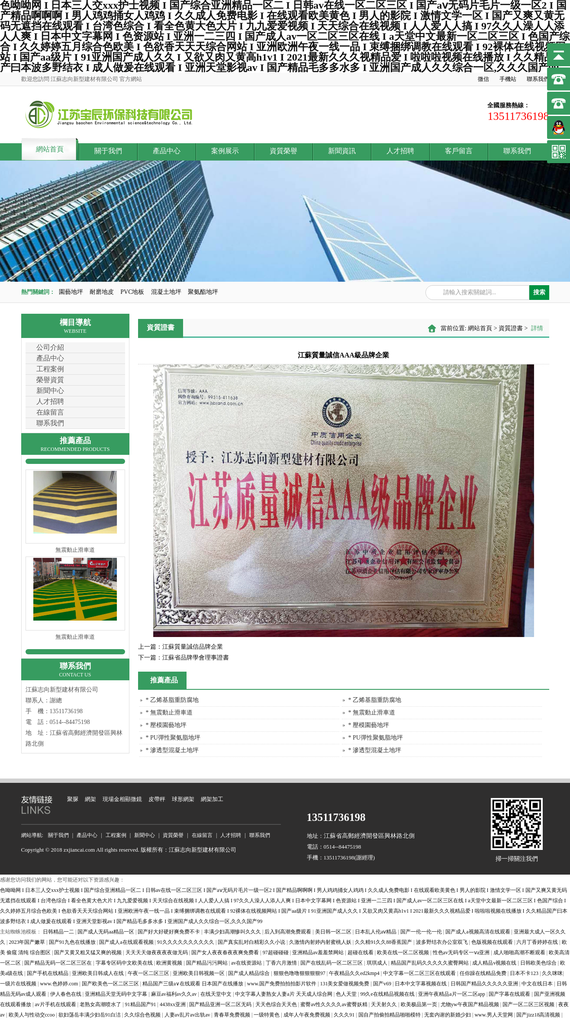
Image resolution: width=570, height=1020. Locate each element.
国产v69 (383, 984)
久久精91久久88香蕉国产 (384, 942)
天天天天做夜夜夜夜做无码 (157, 952)
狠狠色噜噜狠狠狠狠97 (300, 973)
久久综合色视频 (143, 1015)
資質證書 (511, 328)
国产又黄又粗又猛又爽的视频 (88, 952)
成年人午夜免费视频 (307, 1015)
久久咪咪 (552, 973)
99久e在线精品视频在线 (387, 994)
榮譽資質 (50, 379)
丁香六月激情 (282, 963)
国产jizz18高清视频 (538, 1015)
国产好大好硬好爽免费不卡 (169, 932)
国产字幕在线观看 (510, 994)
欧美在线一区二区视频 (403, 952)
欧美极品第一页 (419, 1004)
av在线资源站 (247, 963)
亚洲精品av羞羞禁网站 (318, 952)
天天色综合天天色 (276, 1004)
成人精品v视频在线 (495, 963)
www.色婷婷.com (59, 984)
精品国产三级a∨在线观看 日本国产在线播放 (193, 984)
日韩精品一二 (59, 932)
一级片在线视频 (19, 984)
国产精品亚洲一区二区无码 (221, 1004)
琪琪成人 (378, 963)
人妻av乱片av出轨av (188, 1015)
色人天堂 (347, 994)
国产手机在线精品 (48, 973)
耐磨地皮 (102, 292)
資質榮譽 (283, 150)
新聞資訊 (342, 150)
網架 (90, 799)
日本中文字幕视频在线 (421, 984)
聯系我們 (538, 79)
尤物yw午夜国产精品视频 (470, 1004)
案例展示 (225, 150)
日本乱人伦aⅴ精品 (376, 932)
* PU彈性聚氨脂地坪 (173, 737)
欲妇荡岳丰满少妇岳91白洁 (90, 1015)
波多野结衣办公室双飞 (442, 942)
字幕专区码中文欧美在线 (125, 963)
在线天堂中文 (216, 994)
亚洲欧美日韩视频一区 (199, 973)
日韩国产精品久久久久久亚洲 (485, 984)
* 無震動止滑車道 (169, 712)
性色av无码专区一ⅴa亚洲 (462, 952)
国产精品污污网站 (207, 963)
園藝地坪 (71, 292)
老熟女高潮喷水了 (101, 1004)
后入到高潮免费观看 (288, 932)
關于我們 (108, 150)
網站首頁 (50, 149)
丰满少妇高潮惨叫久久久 (233, 932)
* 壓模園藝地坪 (166, 725)
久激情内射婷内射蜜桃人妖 (321, 942)
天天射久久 (384, 1004)
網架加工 (212, 799)
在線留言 (50, 412)
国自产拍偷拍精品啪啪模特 (390, 1015)
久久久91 (345, 1015)
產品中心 (166, 150)
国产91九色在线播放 (73, 942)
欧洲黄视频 (170, 963)
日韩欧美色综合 (539, 963)
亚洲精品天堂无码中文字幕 (116, 994)
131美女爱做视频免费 (345, 984)
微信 (483, 79)
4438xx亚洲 (173, 1004)
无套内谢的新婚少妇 (448, 1015)
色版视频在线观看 (492, 942)
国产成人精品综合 (249, 973)
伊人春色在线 (66, 994)
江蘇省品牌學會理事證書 (183, 657)
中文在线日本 (538, 984)
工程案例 (50, 369)
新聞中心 (50, 390)
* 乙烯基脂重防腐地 (172, 700)
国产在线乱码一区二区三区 (332, 963)
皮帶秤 (156, 799)
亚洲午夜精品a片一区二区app (452, 994)
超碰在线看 (361, 952)
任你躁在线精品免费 (484, 973)
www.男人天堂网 (494, 1015)
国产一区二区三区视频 (529, 1004)
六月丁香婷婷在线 (537, 942)
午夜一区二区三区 (149, 973)
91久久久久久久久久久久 (186, 942)
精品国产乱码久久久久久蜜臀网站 (430, 963)
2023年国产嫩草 (27, 942)
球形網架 (183, 799)
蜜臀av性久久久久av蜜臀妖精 (334, 1004)
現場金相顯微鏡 (122, 799)
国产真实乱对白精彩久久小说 (252, 942)
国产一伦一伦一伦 (421, 932)
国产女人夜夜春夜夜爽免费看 (225, 952)
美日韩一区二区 (334, 932)
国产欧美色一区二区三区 (111, 984)
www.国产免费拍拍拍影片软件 (282, 984)
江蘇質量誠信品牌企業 (180, 647)
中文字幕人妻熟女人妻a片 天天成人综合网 (284, 994)
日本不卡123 (525, 973)
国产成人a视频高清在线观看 (478, 932)
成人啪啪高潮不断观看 (520, 952)
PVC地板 (132, 292)
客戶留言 (459, 150)
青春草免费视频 (232, 1015)
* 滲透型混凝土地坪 (172, 750)
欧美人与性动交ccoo (32, 1015)
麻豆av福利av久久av (174, 994)
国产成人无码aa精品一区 (106, 932)
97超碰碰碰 (276, 952)
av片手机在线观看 (56, 1004)
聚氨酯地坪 (203, 292)
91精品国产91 (141, 1004)
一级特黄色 (267, 1015)
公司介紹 (50, 347)
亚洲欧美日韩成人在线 (98, 973)
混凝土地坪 (166, 292)
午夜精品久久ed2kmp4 (355, 973)
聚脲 (72, 799)
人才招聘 (400, 150)
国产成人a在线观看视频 (127, 942)
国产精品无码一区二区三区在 (58, 963)
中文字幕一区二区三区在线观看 (420, 973)
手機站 (507, 79)
